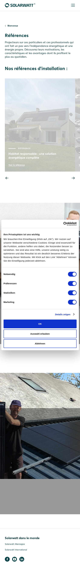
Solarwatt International (16, 549)
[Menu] (72, 5)
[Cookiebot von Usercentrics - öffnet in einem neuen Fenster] (63, 224)
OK (40, 324)
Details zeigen (62, 314)
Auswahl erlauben (40, 333)
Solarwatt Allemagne (15, 544)
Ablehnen (40, 343)
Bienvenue (13, 25)
